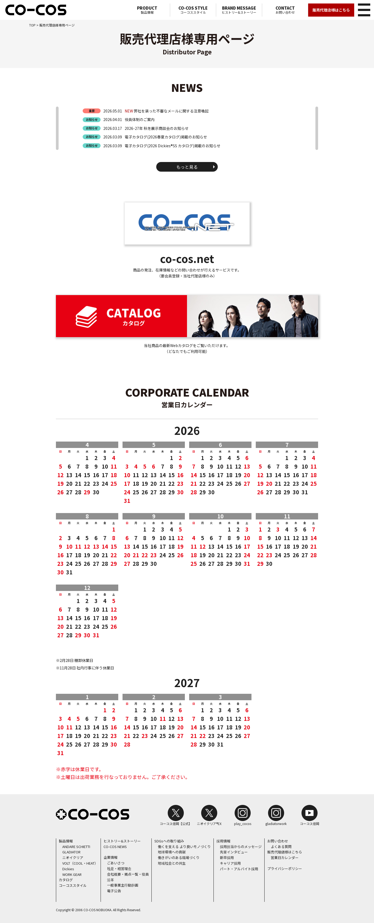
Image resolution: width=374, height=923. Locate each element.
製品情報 (147, 10)
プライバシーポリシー (284, 868)
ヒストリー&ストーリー (239, 10)
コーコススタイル (193, 10)
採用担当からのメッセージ (241, 846)
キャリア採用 (230, 863)
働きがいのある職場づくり (179, 857)
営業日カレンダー (285, 857)
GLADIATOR (71, 851)
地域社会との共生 (172, 863)
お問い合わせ (285, 10)
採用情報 (223, 840)
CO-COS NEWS (115, 846)
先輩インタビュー (234, 851)
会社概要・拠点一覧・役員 (128, 874)
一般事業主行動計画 (122, 885)
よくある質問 (281, 846)
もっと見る (187, 167)
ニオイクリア (72, 857)
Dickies (68, 868)
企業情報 (110, 857)
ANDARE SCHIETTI (76, 846)
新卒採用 (227, 857)
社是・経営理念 (119, 868)
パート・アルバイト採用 (239, 868)
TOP (32, 25)
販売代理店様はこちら (331, 10)
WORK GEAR (72, 874)
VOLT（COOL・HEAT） (80, 863)
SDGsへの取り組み (169, 840)
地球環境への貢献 (172, 851)
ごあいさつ (115, 862)
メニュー (363, 9)
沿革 (110, 879)
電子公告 (114, 890)
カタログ (66, 879)
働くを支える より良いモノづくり (184, 846)
